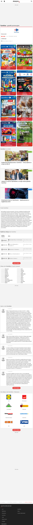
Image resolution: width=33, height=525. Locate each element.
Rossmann (4, 513)
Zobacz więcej (16, 263)
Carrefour (20, 502)
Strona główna (2, 502)
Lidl (2, 509)
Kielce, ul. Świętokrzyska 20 (14, 253)
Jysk (3, 517)
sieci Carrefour (8, 231)
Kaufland (19, 509)
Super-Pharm (4, 519)
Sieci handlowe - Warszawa (12, 502)
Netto (19, 511)
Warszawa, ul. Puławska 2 (14, 249)
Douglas (3, 521)
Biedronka (4, 511)
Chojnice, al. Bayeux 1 (13, 258)
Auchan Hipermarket (21, 513)
